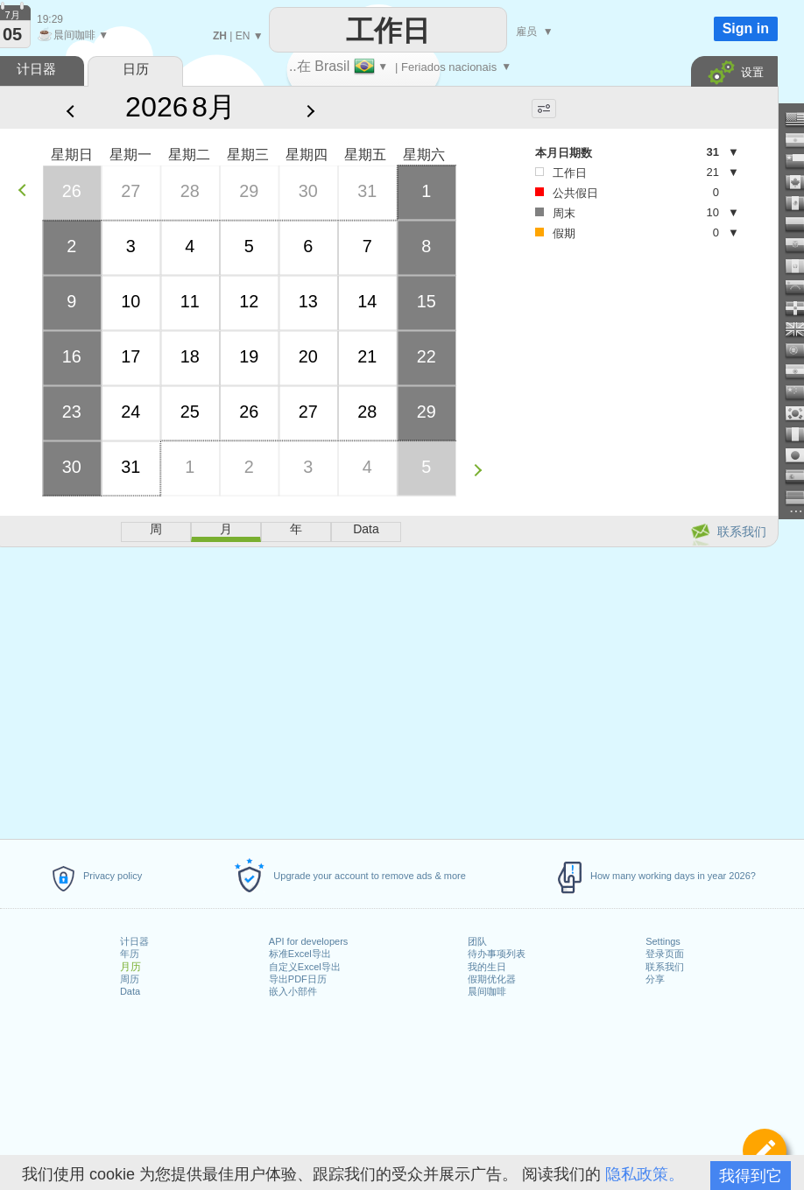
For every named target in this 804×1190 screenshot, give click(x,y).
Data (130, 991)
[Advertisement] (630, 386)
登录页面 (664, 953)
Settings (663, 941)
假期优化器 (492, 979)
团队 (477, 941)
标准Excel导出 (300, 953)
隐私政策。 (644, 1174)
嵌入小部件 (293, 991)
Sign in (746, 28)
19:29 (50, 19)
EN (243, 36)
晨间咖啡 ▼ (73, 35)
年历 (129, 953)
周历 (129, 979)
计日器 (134, 941)
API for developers (309, 941)
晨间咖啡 (487, 991)
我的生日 (487, 966)
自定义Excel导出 (305, 966)
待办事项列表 (496, 953)
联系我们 (664, 966)
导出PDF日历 (298, 979)
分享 (655, 979)
